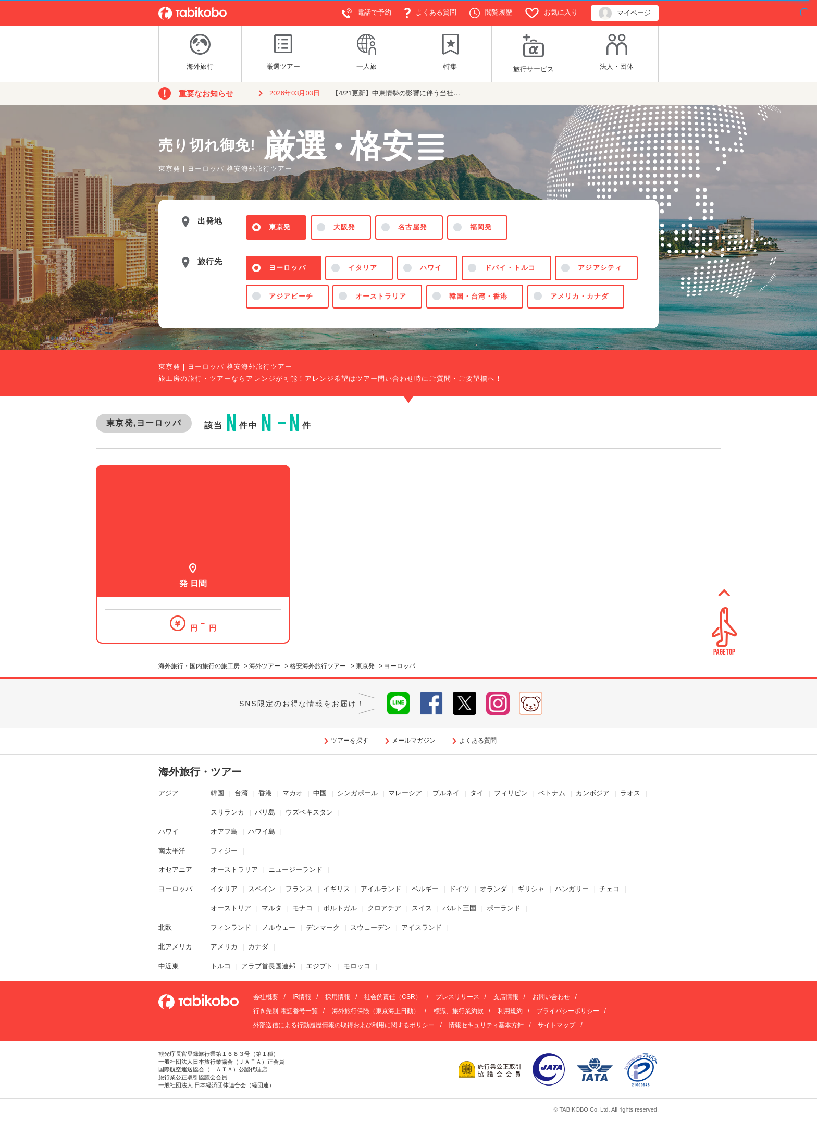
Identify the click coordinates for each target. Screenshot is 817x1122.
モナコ (302, 908)
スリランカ (227, 812)
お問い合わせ (551, 997)
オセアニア (175, 869)
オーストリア (231, 908)
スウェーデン (370, 927)
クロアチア (384, 908)
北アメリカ (175, 947)
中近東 (168, 966)
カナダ (258, 947)
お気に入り (551, 13)
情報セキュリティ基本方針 (486, 1025)
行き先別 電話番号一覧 (285, 1011)
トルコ (221, 966)
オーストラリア (234, 869)
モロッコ (356, 966)
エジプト (319, 966)
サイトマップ (556, 1025)
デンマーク (323, 927)
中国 (320, 793)
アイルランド (381, 889)
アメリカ (224, 947)
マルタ (272, 908)
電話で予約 (366, 13)
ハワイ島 (261, 831)
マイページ (625, 13)
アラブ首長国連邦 (268, 966)
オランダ (493, 889)
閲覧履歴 (490, 13)
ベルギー (425, 889)
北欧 (165, 927)
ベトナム (551, 793)
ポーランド (504, 908)
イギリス (336, 889)
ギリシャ (530, 889)
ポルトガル (340, 908)
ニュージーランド (295, 869)
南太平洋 (171, 851)
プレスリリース (457, 997)
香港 (265, 793)
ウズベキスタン (309, 812)
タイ (477, 793)
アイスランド (421, 927)
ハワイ (168, 831)
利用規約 (510, 1011)
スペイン (261, 889)
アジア (168, 793)
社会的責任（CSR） (392, 997)
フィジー (224, 851)
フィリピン (511, 793)
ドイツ (459, 889)
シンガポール (357, 793)
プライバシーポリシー (568, 1011)
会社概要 (265, 997)
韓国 (217, 793)
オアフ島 (224, 831)
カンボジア (593, 793)
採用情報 (337, 997)
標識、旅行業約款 (459, 1011)
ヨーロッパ (175, 889)
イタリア (224, 889)
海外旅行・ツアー (200, 772)
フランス (299, 889)
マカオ (292, 793)
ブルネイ (446, 793)
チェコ (609, 889)
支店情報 (505, 997)
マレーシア (405, 793)
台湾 (241, 793)
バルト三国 (459, 908)
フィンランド (231, 927)
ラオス (630, 793)
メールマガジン (414, 740)
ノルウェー (278, 927)
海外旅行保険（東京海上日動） (375, 1011)
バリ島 (265, 812)
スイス (422, 908)
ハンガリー (572, 889)
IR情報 (301, 997)
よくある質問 (430, 13)
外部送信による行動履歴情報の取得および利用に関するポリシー (344, 1025)
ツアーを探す (349, 740)
